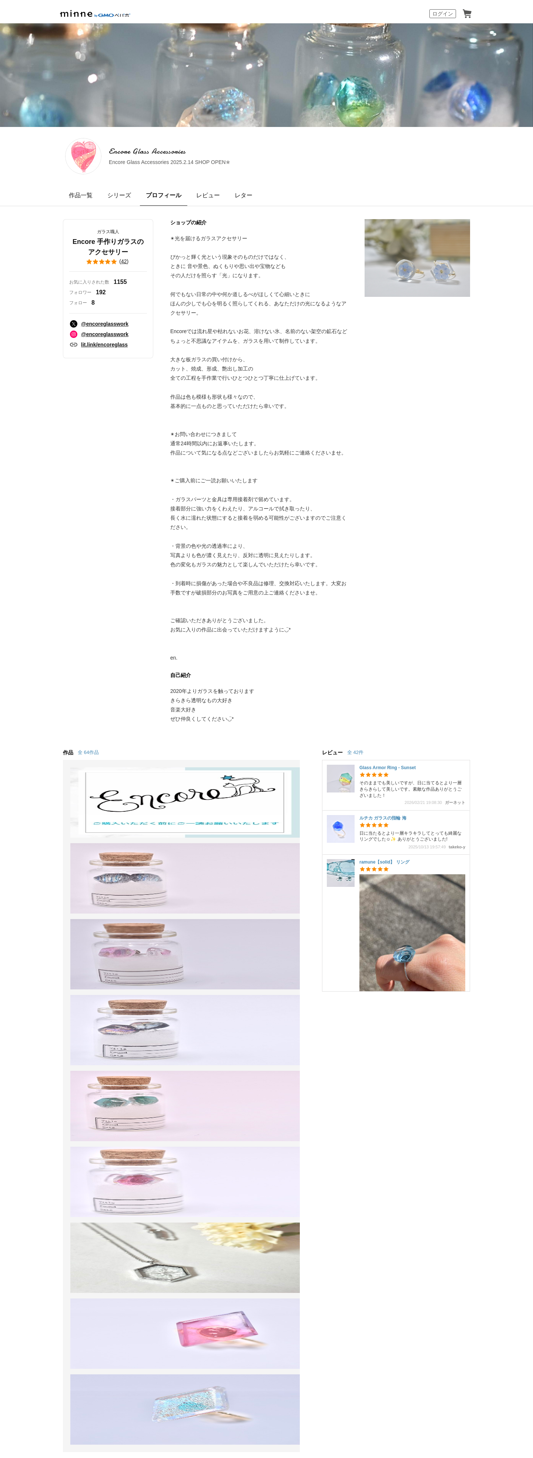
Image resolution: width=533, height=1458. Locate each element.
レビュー (208, 195)
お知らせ (323, 1051)
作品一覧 (81, 195)
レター (243, 195)
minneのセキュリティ (340, 1091)
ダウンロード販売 (157, 1091)
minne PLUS (150, 1105)
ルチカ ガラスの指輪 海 (382, 818)
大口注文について (245, 1137)
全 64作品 (88, 752)
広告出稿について (245, 1123)
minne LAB (147, 1118)
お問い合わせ (328, 1105)
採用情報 (309, 1171)
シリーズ (119, 195)
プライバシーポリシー (241, 1171)
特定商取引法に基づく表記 (71, 1171)
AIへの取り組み (308, 1363)
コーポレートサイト (229, 1363)
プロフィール (163, 195)
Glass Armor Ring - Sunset (387, 767)
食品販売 (145, 1064)
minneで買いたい (67, 1064)
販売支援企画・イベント (165, 1131)
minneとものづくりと (251, 1051)
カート (467, 14)
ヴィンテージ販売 (157, 1078)
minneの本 (236, 1091)
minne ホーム (75, 1010)
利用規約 (323, 1078)
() (108, 261)
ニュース (234, 1078)
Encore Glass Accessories (204, 151)
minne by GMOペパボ (95, 13)
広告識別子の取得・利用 (185, 1171)
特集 (50, 1118)
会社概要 (282, 1171)
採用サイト (272, 1363)
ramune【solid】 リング (384, 862)
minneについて (64, 1051)
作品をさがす (62, 1078)
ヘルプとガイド (331, 1064)
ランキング (59, 1105)
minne (77, 1159)
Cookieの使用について (129, 1171)
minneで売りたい (156, 1051)
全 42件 (355, 752)
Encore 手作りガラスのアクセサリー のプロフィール (197, 1010)
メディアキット (342, 1171)
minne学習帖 (239, 1064)
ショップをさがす (68, 1091)
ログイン (442, 14)
